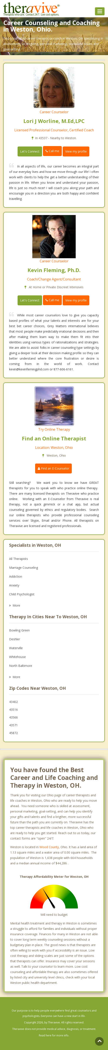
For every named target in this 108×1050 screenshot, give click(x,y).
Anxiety (14, 585)
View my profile (76, 151)
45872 (13, 733)
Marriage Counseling (23, 568)
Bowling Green (19, 630)
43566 (13, 717)
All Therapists (18, 559)
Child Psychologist (21, 594)
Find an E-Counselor (53, 468)
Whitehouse (17, 657)
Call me (52, 151)
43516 (13, 709)
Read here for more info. (54, 1035)
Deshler (14, 639)
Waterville (16, 648)
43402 (13, 702)
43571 (13, 725)
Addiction (15, 576)
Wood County (49, 847)
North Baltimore (20, 666)
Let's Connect (29, 151)
